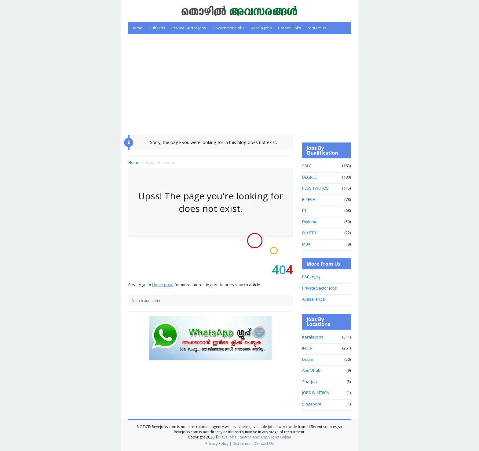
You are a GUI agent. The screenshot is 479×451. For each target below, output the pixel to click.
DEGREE (309, 177)
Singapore (311, 404)
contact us (316, 28)
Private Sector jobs (188, 28)
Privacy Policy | (218, 443)
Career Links (289, 28)
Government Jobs (228, 28)
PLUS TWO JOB (315, 188)
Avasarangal (314, 299)
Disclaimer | (243, 443)
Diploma (309, 221)
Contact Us (264, 443)
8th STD (309, 232)
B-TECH (308, 199)
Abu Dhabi (311, 370)
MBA (306, 244)
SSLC (306, 165)
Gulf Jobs (156, 28)
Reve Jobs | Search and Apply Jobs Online (255, 437)
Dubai (307, 359)
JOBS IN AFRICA (315, 392)
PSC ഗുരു (311, 276)
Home (136, 28)
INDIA (307, 348)
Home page (163, 284)
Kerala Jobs (261, 28)
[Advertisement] (239, 84)
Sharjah (309, 381)
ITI (304, 210)
